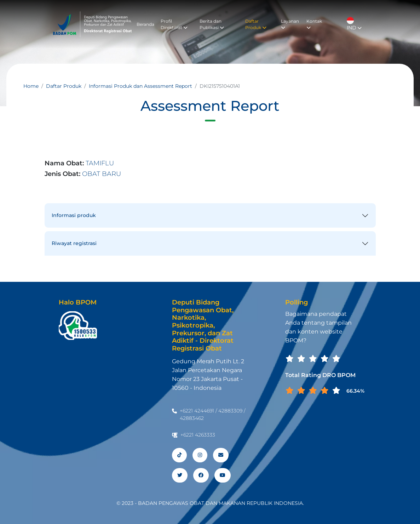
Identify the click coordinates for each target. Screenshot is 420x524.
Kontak (314, 24)
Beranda (145, 24)
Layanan (290, 24)
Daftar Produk (255, 24)
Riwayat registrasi (74, 243)
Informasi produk (74, 215)
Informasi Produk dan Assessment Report (140, 86)
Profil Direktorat (174, 24)
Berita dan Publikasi (212, 24)
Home (31, 86)
